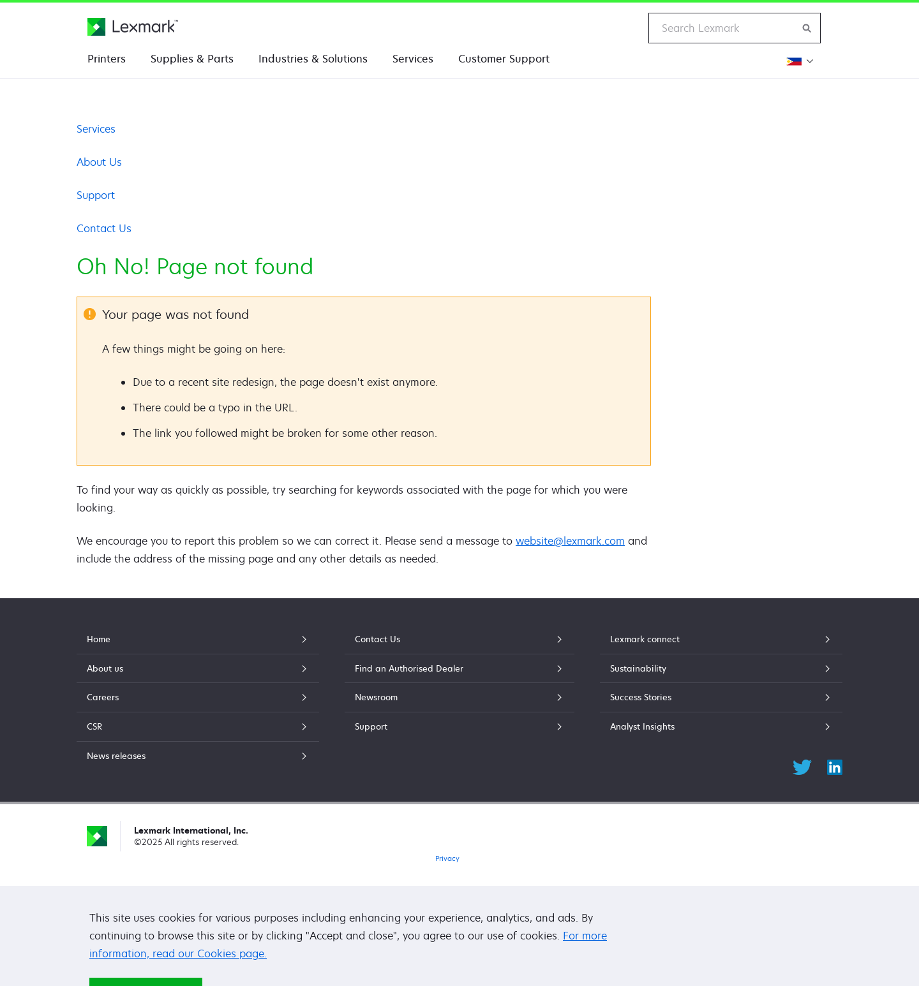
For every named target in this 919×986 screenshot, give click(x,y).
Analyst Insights (721, 726)
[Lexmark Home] (132, 27)
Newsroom (459, 697)
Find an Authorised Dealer (459, 668)
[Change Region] (800, 60)
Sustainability (721, 668)
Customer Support (503, 59)
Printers (106, 59)
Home (198, 639)
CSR (198, 726)
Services (412, 59)
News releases (198, 756)
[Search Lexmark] (807, 28)
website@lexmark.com (570, 541)
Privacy (447, 858)
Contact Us (104, 228)
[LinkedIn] (834, 765)
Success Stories (721, 697)
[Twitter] (802, 765)
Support (96, 195)
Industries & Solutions (313, 59)
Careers (198, 697)
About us (198, 668)
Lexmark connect (721, 639)
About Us (99, 162)
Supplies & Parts (192, 59)
